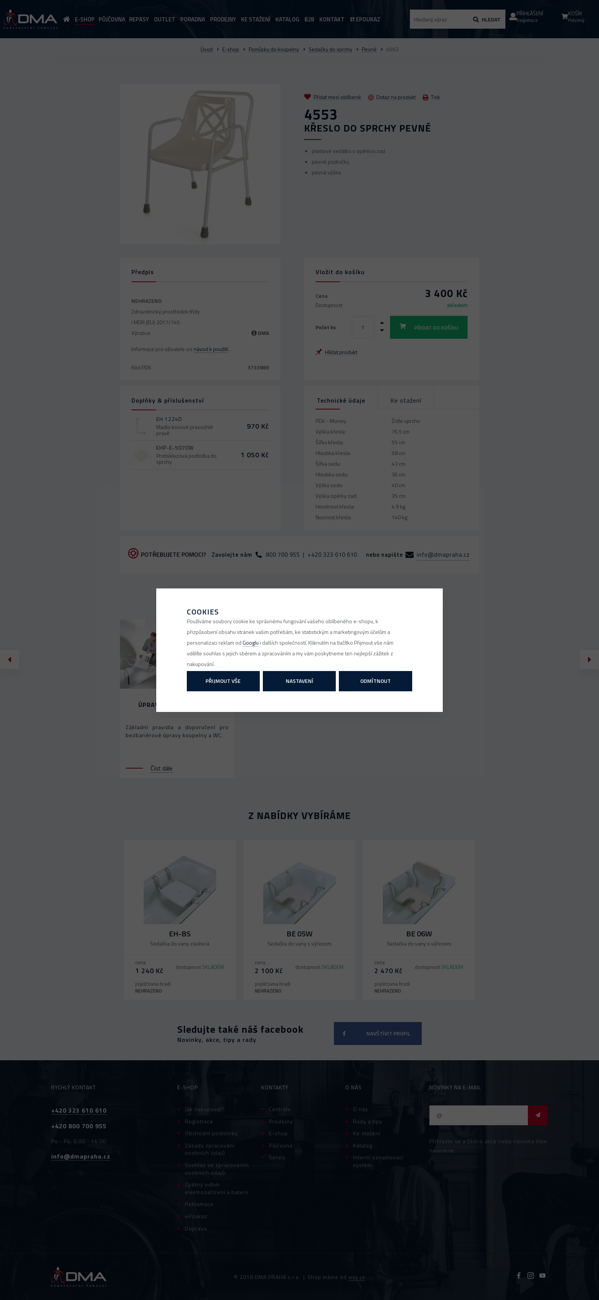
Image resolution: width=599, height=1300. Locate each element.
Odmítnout (375, 681)
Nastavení (299, 681)
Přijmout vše (223, 681)
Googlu (251, 643)
